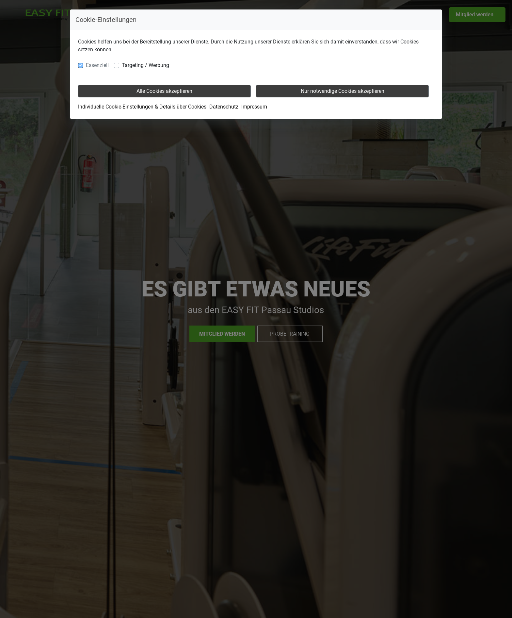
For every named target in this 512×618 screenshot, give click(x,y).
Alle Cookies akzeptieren (164, 91)
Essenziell (97, 65)
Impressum (254, 107)
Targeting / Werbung (145, 65)
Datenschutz (223, 107)
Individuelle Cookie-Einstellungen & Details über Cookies (142, 107)
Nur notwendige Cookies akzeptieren (342, 91)
